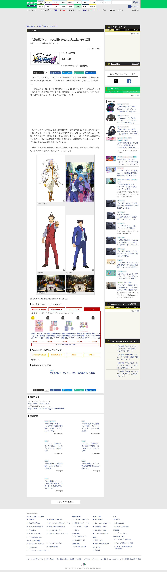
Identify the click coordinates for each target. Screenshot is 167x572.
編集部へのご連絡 (76, 559)
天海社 (118, 519)
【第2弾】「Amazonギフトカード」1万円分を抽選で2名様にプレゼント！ (128, 357)
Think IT (31, 519)
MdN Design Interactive (102, 543)
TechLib (97, 550)
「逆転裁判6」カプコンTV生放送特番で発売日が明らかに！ (90, 466)
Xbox (74, 355)
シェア (57, 73)
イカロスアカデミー (101, 533)
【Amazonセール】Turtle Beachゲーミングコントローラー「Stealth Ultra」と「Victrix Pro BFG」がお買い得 (127, 122)
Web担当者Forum (34, 523)
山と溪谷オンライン (81, 536)
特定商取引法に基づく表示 (132, 559)
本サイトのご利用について (34, 559)
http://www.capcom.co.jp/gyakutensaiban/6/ (46, 409)
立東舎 (77, 530)
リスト (47, 73)
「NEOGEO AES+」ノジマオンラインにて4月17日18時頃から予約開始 (127, 253)
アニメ (91, 309)
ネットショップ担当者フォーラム (59, 523)
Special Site (115, 64)
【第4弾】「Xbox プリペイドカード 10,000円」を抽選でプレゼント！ (128, 373)
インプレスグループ (115, 559)
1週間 (127, 30)
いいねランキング (131, 92)
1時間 (109, 30)
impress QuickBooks (122, 526)
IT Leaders (32, 530)
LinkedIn (92, 73)
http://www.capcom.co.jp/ (38, 404)
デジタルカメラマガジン (36, 543)
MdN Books (99, 540)
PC (79, 10)
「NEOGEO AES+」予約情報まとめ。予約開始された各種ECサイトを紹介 (127, 205)
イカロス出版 (97, 516)
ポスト (40, 73)
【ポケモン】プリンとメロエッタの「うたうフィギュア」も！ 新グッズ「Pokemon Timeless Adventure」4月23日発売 (127, 278)
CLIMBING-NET (80, 540)
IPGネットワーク (118, 536)
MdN (94, 537)
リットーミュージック (82, 519)
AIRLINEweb (99, 519)
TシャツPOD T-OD (81, 526)
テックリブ (96, 547)
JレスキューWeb (100, 530)
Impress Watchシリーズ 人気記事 (123, 304)
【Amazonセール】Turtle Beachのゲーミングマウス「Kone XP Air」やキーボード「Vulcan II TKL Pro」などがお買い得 (127, 111)
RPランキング (114, 92)
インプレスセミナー (55, 530)
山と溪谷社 (75, 533)
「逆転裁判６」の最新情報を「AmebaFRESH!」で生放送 (53, 466)
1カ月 (136, 30)
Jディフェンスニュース (102, 523)
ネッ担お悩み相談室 (35, 537)
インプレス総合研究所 (36, 526)
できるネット (33, 547)
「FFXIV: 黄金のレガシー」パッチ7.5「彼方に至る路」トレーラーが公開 (127, 186)
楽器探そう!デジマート (82, 523)
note (80, 73)
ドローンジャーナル (35, 533)
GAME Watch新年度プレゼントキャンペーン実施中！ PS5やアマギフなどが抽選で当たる (125, 342)
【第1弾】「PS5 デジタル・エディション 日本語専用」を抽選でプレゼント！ (127, 348)
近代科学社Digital (80, 546)
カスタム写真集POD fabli (124, 543)
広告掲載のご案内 (62, 559)
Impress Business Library (57, 526)
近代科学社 (75, 543)
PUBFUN (116, 530)
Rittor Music (76, 516)
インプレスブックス (55, 543)
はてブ (69, 73)
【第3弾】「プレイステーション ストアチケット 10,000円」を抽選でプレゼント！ (127, 365)
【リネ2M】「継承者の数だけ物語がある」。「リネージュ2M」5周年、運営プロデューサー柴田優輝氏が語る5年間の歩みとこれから (127, 289)
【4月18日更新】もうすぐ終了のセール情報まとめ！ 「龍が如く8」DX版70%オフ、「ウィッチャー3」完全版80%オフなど (127, 147)
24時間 (118, 30)
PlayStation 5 (56, 309)
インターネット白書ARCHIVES (39, 551)
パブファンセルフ (121, 533)
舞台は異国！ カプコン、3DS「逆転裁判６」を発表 (72, 373)
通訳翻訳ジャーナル (101, 526)
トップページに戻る (65, 502)
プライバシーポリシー (91, 559)
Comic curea (120, 523)
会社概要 (103, 559)
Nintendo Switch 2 (39, 309)
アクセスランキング (118, 27)
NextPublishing (53, 546)
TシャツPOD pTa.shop (123, 539)
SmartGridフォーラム (55, 519)
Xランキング (115, 89)
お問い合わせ (50, 559)
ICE (114, 516)
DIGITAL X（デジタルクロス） (58, 533)
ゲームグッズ (74, 309)
